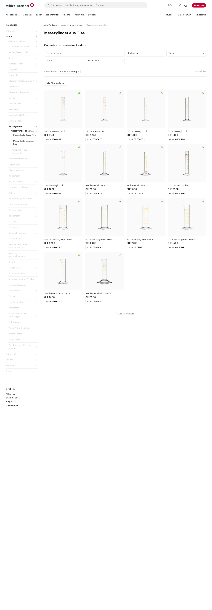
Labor (63, 25)
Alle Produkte (50, 25)
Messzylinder (76, 25)
